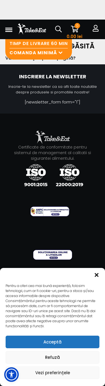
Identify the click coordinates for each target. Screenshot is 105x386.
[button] (96, 275)
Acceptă (52, 342)
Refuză (52, 357)
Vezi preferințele (52, 373)
